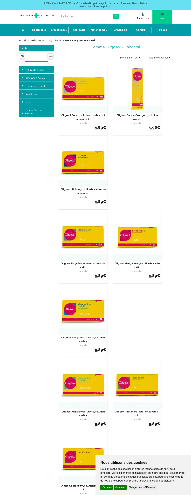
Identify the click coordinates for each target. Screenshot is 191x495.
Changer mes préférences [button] (142, 487)
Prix (25, 49)
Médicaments (38, 41)
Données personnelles (82, 408)
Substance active (33, 78)
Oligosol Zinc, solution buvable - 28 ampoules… (115, 282)
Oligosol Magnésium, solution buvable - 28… (76, 163)
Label (26, 102)
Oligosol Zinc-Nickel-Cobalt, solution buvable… (76, 282)
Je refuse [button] (120, 487)
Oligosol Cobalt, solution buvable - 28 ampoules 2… (76, 103)
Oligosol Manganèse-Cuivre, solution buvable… (76, 222)
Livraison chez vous (133, 376)
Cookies (75, 411)
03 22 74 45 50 (30, 399)
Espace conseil (79, 397)
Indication (31, 112)
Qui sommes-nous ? (81, 376)
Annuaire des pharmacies (84, 422)
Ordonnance (78, 382)
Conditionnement (33, 86)
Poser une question (81, 388)
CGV (74, 403)
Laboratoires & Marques (83, 391)
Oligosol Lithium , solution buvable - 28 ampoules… (155, 103)
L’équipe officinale (80, 379)
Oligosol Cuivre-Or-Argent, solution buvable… (115, 103)
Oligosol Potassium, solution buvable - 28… (155, 222)
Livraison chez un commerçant (139, 379)
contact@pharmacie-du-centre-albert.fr (42, 404)
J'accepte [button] (107, 487)
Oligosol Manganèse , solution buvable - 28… (115, 163)
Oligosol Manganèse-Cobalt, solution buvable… (155, 163)
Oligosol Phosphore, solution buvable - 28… (115, 222)
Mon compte (78, 417)
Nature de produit (33, 70)
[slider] (22, 62)
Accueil (23, 41)
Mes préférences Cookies (83, 414)
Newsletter (77, 400)
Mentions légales (80, 406)
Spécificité (29, 94)
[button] (130, 58)
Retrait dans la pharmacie (136, 373)
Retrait (36, 326)
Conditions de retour (134, 382)
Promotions (77, 394)
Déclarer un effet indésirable (85, 385)
